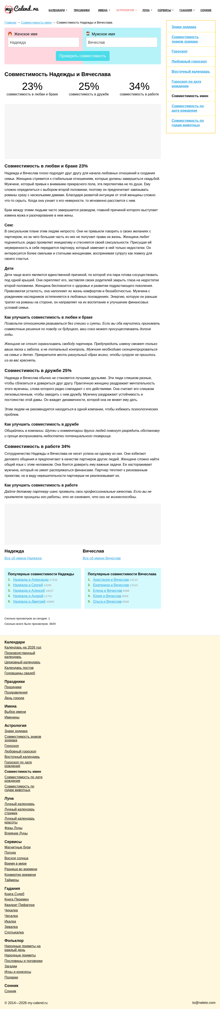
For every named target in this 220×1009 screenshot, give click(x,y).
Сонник (205, 10)
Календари (57, 10)
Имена (103, 10)
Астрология (125, 10)
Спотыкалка (14, 932)
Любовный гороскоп (189, 61)
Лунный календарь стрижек (20, 811)
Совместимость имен (190, 96)
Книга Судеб (14, 894)
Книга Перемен (17, 899)
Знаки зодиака (184, 27)
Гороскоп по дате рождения (18, 764)
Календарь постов (19, 668)
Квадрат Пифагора (20, 905)
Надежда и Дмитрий (29, 601)
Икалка (10, 921)
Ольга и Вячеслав (107, 601)
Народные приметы (20, 955)
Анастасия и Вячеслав (111, 579)
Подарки (11, 977)
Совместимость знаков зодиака (23, 738)
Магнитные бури (18, 847)
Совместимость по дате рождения (24, 779)
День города (14, 698)
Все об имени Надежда (23, 558)
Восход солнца (16, 858)
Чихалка (11, 910)
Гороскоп (180, 51)
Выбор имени (15, 712)
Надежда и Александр (31, 579)
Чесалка (11, 916)
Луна (146, 10)
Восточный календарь (191, 71)
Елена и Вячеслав (107, 590)
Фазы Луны (13, 828)
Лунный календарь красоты (20, 820)
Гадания (186, 10)
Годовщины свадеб (20, 673)
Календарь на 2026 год (23, 647)
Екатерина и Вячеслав (111, 585)
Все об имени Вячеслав (102, 558)
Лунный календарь (20, 804)
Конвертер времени (20, 874)
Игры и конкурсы (18, 972)
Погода (10, 852)
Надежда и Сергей (28, 585)
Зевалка (11, 927)
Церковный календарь (22, 662)
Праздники (82, 10)
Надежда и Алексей (29, 590)
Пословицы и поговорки (24, 961)
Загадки (11, 966)
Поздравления (16, 692)
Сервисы (164, 10)
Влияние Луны (16, 833)
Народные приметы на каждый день (23, 948)
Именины (12, 717)
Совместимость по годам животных (19, 788)
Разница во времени (21, 869)
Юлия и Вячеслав (107, 596)
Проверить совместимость (82, 56)
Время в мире (16, 863)
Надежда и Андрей (28, 596)
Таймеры (12, 880)
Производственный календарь (20, 655)
